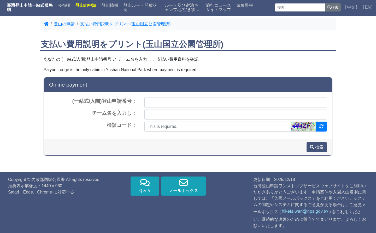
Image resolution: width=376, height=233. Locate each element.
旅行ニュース (218, 5)
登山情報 (110, 5)
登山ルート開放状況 (140, 7)
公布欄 (64, 5)
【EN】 (368, 7)
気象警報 (244, 5)
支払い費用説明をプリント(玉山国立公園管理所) (125, 24)
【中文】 (351, 7)
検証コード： (122, 125)
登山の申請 (64, 24)
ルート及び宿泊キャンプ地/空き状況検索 (182, 7)
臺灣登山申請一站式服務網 (30, 7)
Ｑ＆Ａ (145, 185)
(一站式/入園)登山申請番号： (104, 101)
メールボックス (183, 185)
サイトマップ (218, 10)
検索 (332, 7)
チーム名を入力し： (114, 113)
